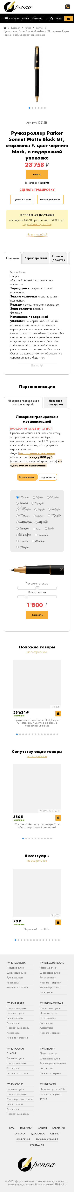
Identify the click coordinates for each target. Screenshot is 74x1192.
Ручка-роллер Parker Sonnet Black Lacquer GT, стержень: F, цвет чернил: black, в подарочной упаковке (37, 723)
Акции (42, 1127)
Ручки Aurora (16, 962)
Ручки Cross (15, 1084)
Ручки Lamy (47, 1048)
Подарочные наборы (18, 1027)
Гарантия (58, 1127)
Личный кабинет (47, 1139)
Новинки (26, 1127)
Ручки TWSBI (48, 1084)
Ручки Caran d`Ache (15, 1051)
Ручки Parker (15, 1003)
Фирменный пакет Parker (37, 929)
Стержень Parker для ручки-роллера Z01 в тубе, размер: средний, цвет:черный (37, 825)
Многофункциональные (53, 1063)
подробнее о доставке (37, 224)
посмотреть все (37, 652)
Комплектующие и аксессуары (49, 990)
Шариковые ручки (17, 972)
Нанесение (23, 1139)
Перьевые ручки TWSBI (52, 1089)
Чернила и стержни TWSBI (50, 1096)
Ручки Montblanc (52, 962)
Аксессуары (13, 1032)
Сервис (54, 1133)
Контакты (37, 1145)
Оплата (20, 1133)
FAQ (12, 1127)
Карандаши (13, 982)
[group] (37, 75)
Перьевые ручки (15, 967)
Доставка (38, 1133)
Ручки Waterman (51, 1003)
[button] (29, 108)
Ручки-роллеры (15, 977)
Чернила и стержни (17, 987)
